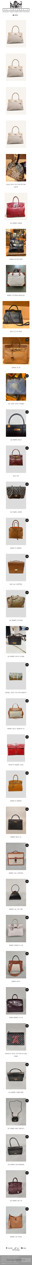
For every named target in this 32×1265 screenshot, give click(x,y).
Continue (26, 1260)
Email (23, 1248)
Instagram (16, 1250)
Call (16, 1248)
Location (9, 1248)
